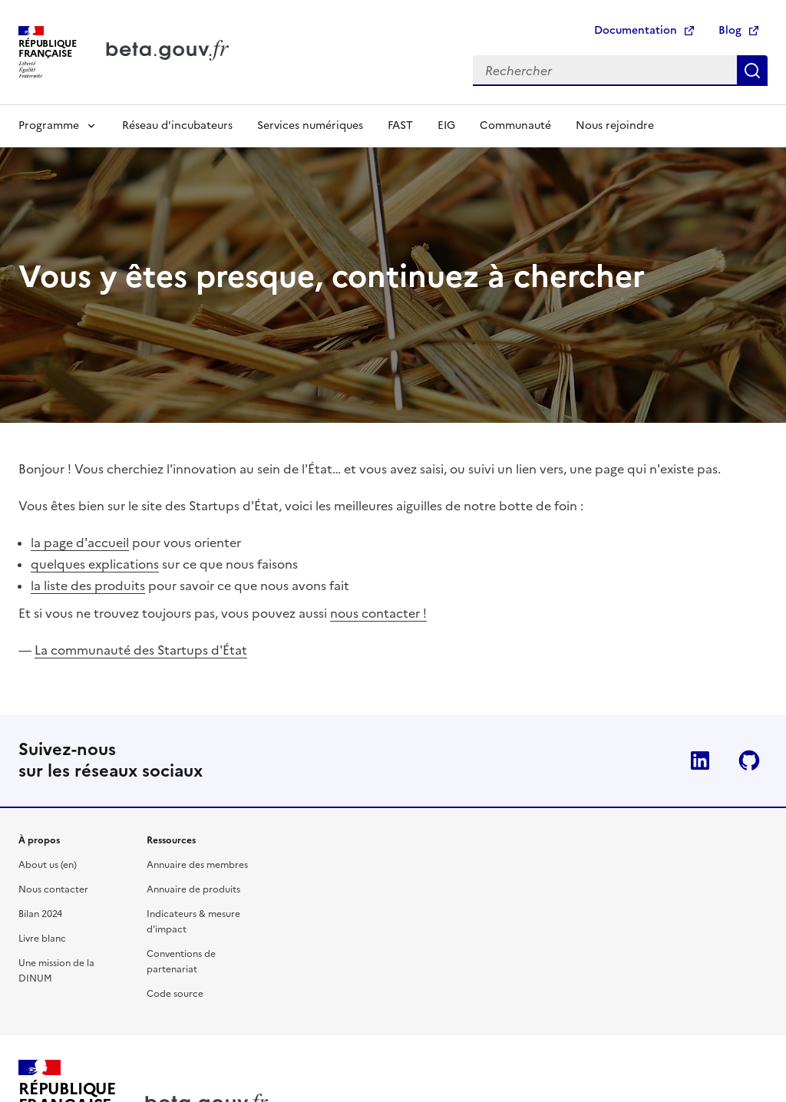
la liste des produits (88, 585)
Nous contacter (53, 889)
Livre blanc (42, 938)
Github (749, 760)
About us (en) (47, 865)
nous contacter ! (378, 613)
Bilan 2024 (40, 914)
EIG (446, 125)
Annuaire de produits (193, 889)
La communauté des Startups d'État (141, 650)
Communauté (515, 125)
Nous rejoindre (615, 125)
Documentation (635, 30)
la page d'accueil (80, 542)
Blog (729, 30)
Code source (175, 994)
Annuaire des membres (197, 865)
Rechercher (752, 70)
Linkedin (700, 760)
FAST (400, 125)
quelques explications (95, 564)
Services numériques (310, 125)
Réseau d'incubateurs (177, 125)
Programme (48, 125)
